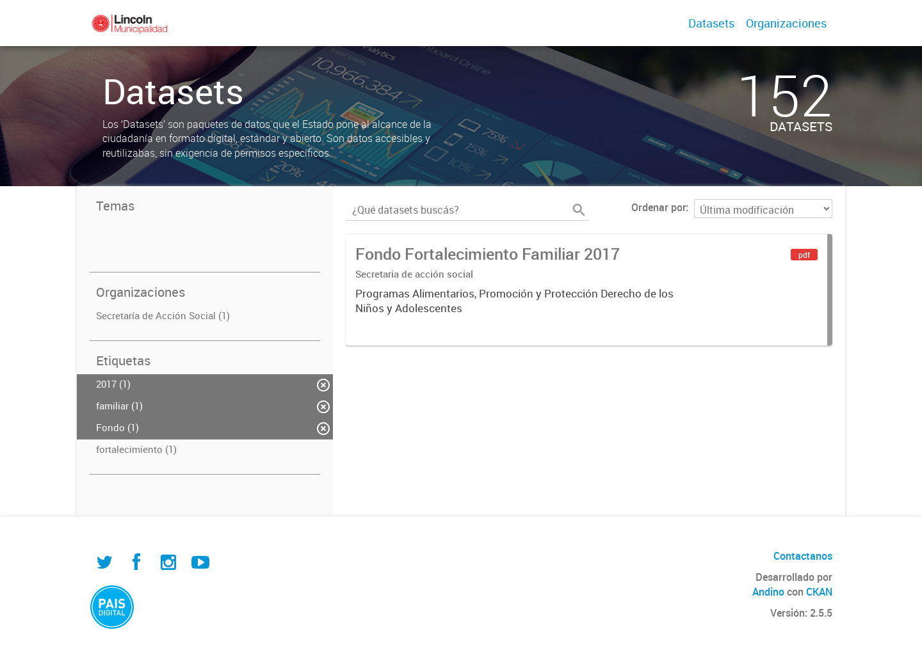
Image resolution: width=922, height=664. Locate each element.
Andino (768, 592)
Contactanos (802, 556)
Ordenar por (658, 207)
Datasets (711, 23)
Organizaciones (786, 23)
